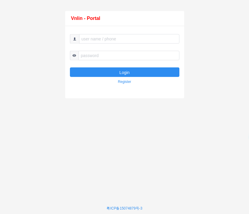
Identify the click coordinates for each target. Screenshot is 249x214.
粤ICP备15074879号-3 (124, 208)
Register (124, 82)
